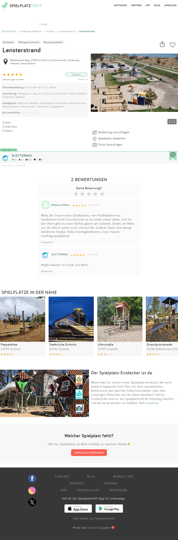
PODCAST (62, 476)
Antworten (47, 242)
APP (148, 5)
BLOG (157, 5)
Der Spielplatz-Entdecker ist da (121, 373)
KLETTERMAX (22, 155)
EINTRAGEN (120, 5)
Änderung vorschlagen (114, 132)
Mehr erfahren (149, 403)
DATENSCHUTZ (88, 490)
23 (21, 159)
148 (29, 159)
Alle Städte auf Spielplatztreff (94, 518)
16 (14, 159)
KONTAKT (77, 483)
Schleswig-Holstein (31, 31)
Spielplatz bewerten (112, 138)
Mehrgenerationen (28, 42)
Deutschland (8, 31)
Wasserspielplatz (53, 42)
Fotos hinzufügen (110, 144)
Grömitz (50, 31)
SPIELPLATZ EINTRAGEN (89, 452)
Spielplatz (8, 42)
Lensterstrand (67, 31)
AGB (64, 490)
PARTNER (136, 5)
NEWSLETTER (123, 476)
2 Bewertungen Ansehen (13, 79)
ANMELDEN (170, 5)
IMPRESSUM (118, 490)
